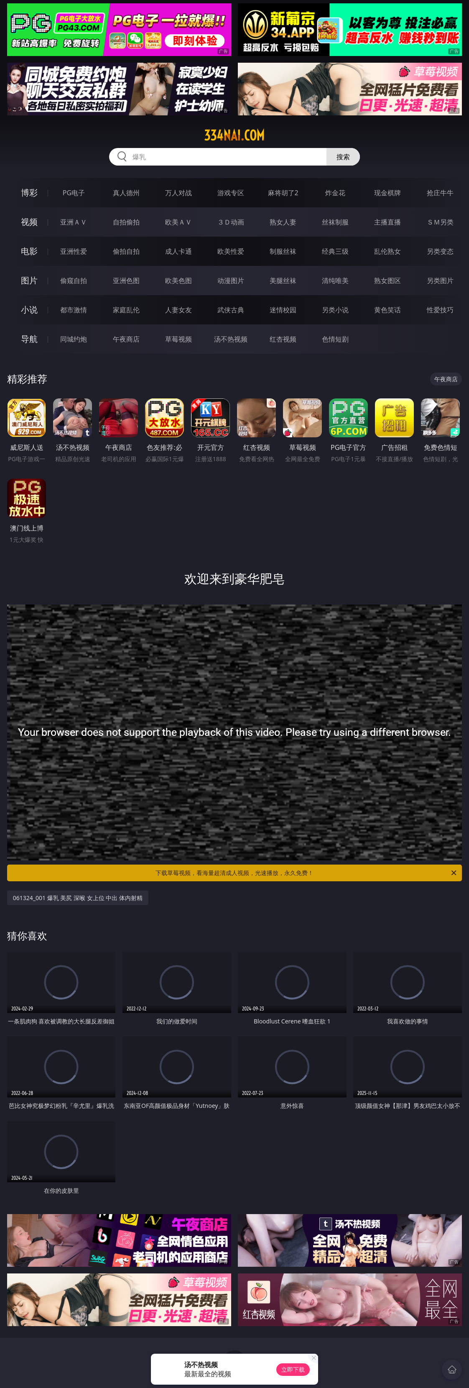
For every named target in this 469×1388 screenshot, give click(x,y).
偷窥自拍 (73, 280)
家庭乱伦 (126, 309)
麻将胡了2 (283, 192)
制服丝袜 (283, 251)
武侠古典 (230, 309)
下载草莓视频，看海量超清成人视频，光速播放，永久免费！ (306, 873)
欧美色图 (178, 280)
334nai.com (234, 135)
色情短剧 (335, 339)
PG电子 (74, 192)
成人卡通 (178, 251)
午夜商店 (126, 339)
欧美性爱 (230, 251)
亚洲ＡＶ (73, 222)
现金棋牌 (387, 192)
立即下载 (293, 1369)
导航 (29, 338)
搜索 (343, 156)
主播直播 (387, 222)
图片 (29, 280)
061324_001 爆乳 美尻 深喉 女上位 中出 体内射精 (78, 898)
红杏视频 (283, 339)
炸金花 (335, 192)
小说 (29, 309)
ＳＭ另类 (440, 222)
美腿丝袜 (283, 280)
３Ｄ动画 (230, 222)
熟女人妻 (283, 222)
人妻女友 (178, 309)
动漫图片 (230, 280)
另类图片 (440, 280)
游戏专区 (230, 192)
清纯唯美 (335, 280)
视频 (29, 221)
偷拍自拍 (126, 251)
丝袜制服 (335, 222)
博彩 (29, 192)
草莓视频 (178, 339)
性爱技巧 (440, 309)
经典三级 (335, 251)
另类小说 (335, 309)
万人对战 (178, 192)
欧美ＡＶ (178, 222)
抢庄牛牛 (440, 192)
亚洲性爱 (73, 251)
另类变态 (440, 251)
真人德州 (126, 192)
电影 (29, 251)
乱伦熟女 (387, 251)
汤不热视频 (230, 339)
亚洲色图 (126, 280)
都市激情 (73, 309)
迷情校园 (283, 309)
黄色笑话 (387, 309)
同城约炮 (73, 339)
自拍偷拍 (126, 222)
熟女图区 (387, 280)
